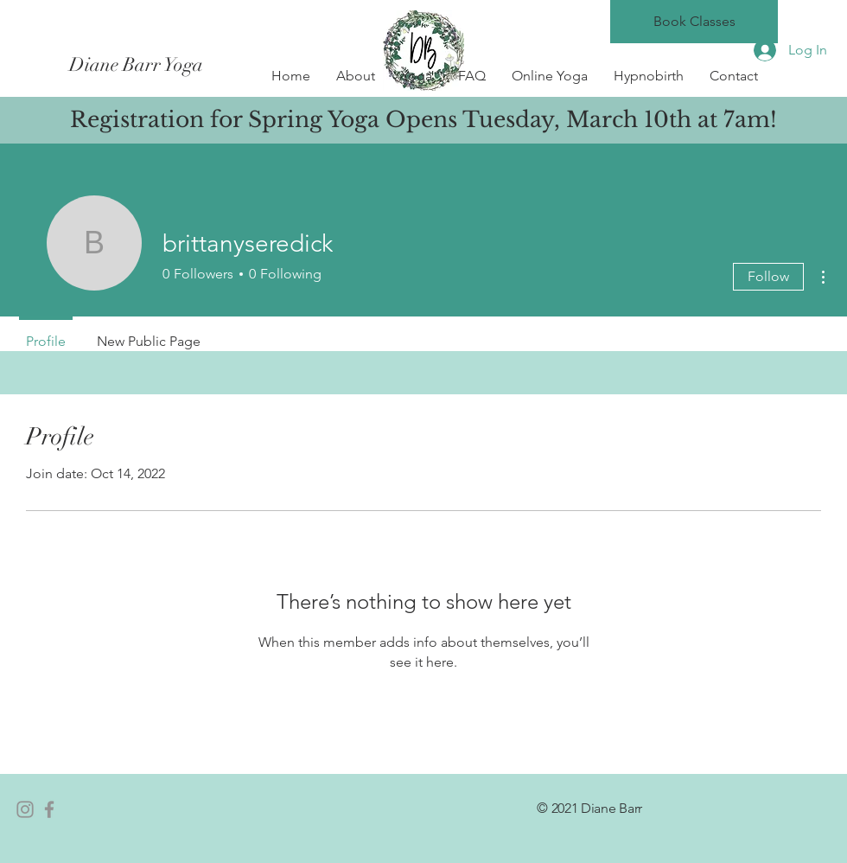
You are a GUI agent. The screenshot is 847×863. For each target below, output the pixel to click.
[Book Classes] (694, 21)
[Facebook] (49, 809)
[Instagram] (25, 809)
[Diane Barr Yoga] (223, 65)
